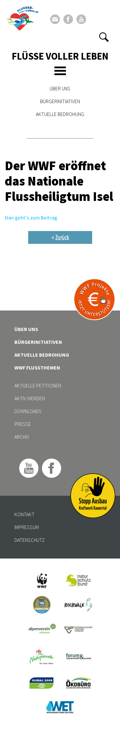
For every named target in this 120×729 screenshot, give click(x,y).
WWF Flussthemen (37, 367)
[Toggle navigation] (60, 70)
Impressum (26, 527)
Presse (22, 424)
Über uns (60, 88)
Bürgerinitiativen (60, 101)
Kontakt (24, 514)
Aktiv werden (29, 398)
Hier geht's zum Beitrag (31, 217)
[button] (104, 37)
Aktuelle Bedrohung (60, 114)
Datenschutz (29, 540)
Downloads (28, 411)
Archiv (21, 437)
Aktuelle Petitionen (37, 385)
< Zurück (60, 237)
